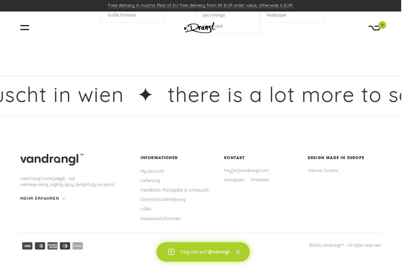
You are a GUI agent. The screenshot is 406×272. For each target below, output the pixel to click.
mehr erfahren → (43, 199)
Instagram (234, 180)
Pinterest (260, 180)
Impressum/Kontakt (161, 219)
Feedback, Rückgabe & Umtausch (175, 190)
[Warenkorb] (374, 28)
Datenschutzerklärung (163, 200)
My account (152, 171)
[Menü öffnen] (27, 28)
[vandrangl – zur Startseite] (200, 28)
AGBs (146, 209)
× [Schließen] (237, 252)
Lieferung (150, 181)
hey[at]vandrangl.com (246, 171)
